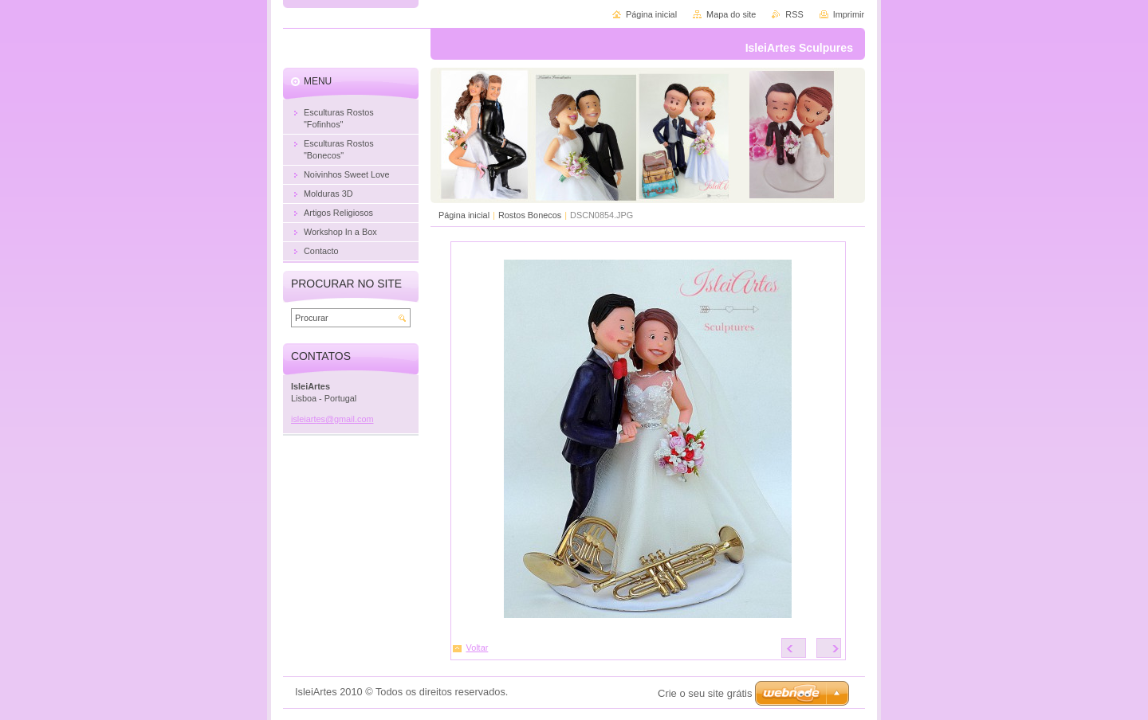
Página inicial (463, 215)
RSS (794, 14)
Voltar (477, 647)
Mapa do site (731, 14)
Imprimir (848, 14)
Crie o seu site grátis (705, 693)
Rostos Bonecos (529, 215)
